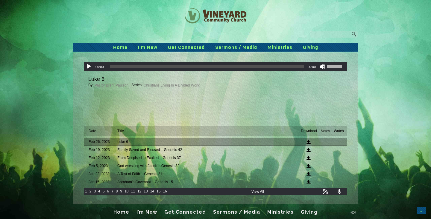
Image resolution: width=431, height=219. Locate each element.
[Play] (89, 67)
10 (126, 191)
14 (152, 191)
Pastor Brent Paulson (111, 85)
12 (139, 191)
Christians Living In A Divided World (172, 85)
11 (133, 191)
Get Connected (186, 47)
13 (146, 191)
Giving (310, 47)
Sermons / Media (236, 47)
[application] (215, 66)
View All (257, 191)
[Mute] (322, 67)
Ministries (280, 47)
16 (165, 191)
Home (120, 47)
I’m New (147, 47)
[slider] (207, 66)
